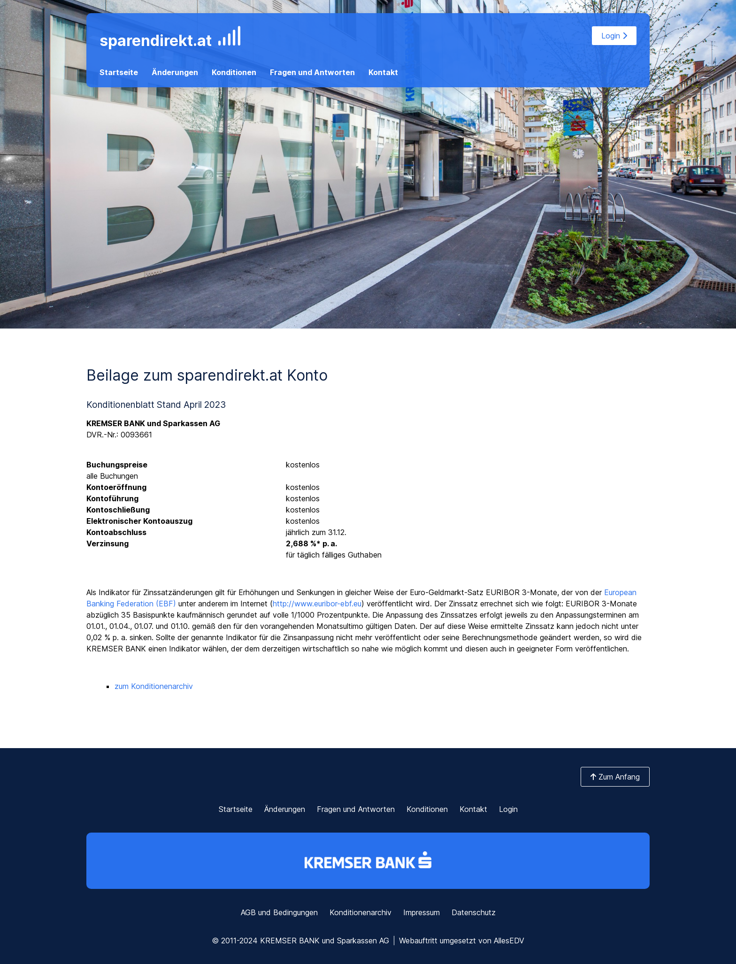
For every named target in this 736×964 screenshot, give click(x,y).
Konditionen (234, 72)
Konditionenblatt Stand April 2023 (156, 404)
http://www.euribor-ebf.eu (317, 603)
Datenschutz (474, 912)
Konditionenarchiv (360, 912)
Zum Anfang (615, 776)
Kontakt (383, 72)
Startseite (119, 72)
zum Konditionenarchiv (154, 686)
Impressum (421, 912)
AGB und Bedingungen (279, 912)
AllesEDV (509, 940)
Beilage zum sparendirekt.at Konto (207, 375)
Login (614, 35)
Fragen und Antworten (312, 72)
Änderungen (175, 72)
